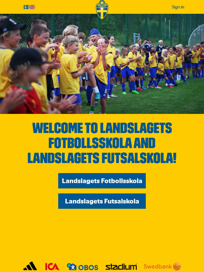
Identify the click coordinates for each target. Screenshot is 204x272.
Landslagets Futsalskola (102, 201)
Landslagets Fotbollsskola (102, 180)
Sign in (178, 6)
